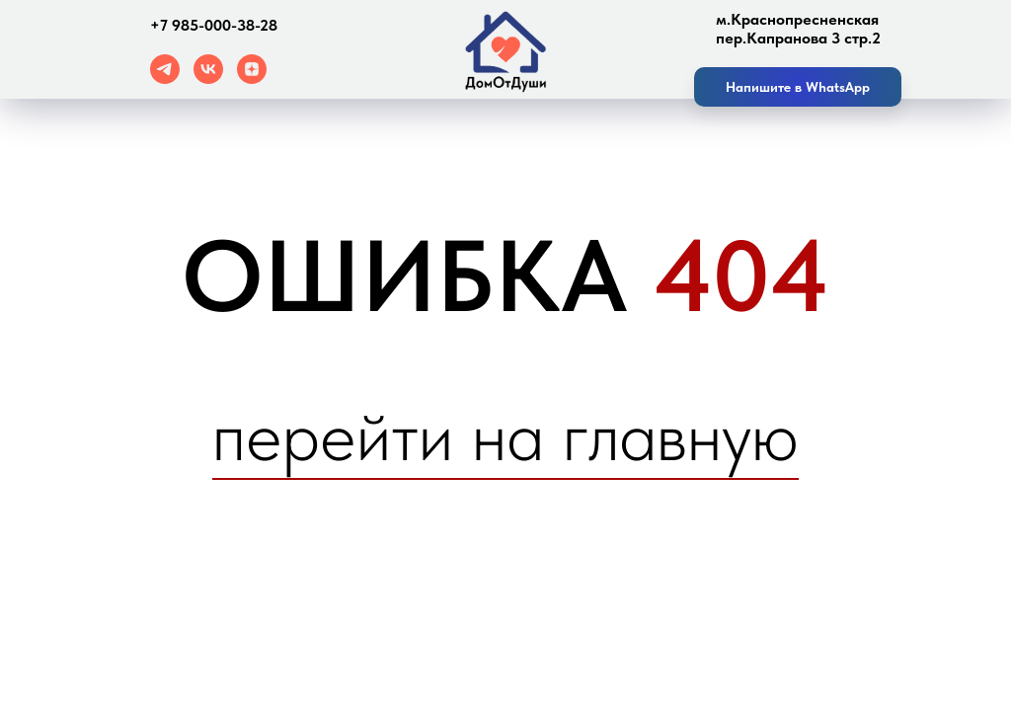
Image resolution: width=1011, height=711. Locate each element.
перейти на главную (505, 435)
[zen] (252, 78)
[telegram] (165, 78)
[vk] (208, 78)
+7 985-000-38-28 (213, 25)
